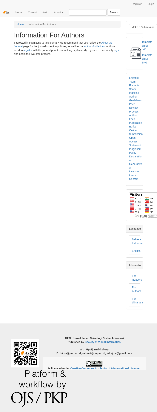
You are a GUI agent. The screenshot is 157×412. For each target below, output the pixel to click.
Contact (133, 178)
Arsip (45, 12)
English (136, 250)
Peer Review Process (134, 108)
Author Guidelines (94, 46)
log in (117, 50)
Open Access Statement (135, 141)
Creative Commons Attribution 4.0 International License (104, 368)
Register (137, 3)
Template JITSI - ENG (147, 59)
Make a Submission (143, 27)
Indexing (134, 92)
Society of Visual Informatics (103, 341)
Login (151, 3)
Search (114, 12)
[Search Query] (88, 12)
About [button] (58, 12)
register (28, 50)
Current (32, 12)
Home (18, 12)
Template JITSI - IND (147, 45)
